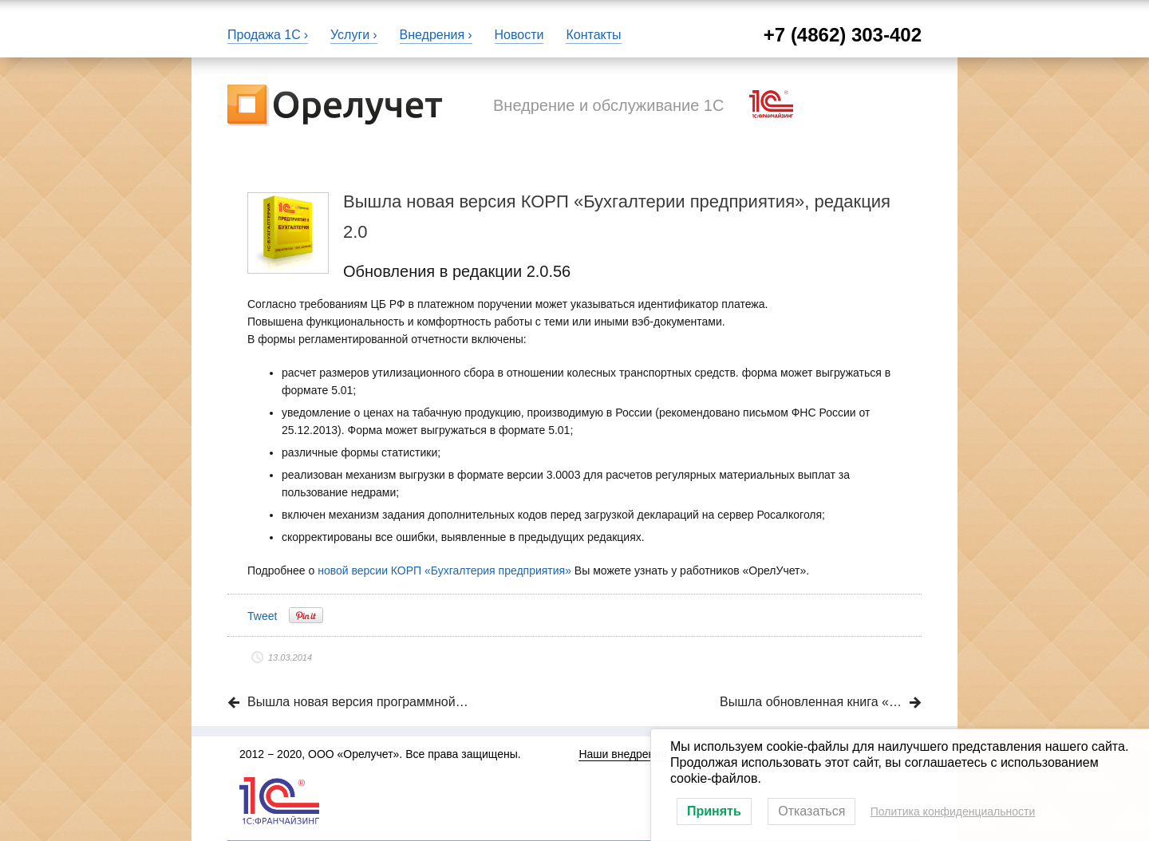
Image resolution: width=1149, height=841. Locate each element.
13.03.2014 (290, 657)
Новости (519, 34)
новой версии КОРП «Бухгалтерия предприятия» (444, 570)
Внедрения (432, 34)
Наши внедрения (622, 754)
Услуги (349, 34)
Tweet (262, 616)
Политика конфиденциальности (953, 811)
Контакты (593, 34)
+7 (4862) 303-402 (843, 34)
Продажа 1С (264, 34)
